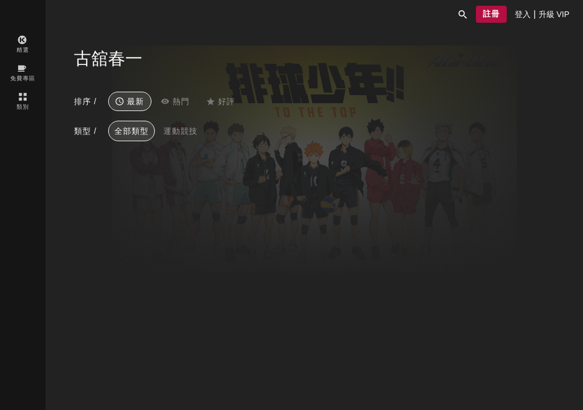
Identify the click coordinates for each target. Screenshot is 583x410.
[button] (463, 14)
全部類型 (131, 131)
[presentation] (523, 14)
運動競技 (180, 131)
